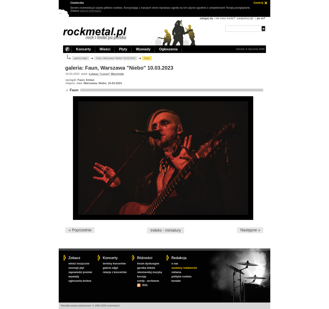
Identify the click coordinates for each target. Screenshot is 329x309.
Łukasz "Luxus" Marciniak (106, 73)
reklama (176, 272)
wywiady (73, 276)
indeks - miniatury (165, 230)
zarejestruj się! (245, 18)
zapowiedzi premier (80, 272)
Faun (74, 90)
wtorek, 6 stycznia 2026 (250, 49)
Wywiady (143, 49)
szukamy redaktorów (184, 267)
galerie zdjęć (80, 58)
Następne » (250, 230)
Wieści (105, 49)
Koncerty (83, 49)
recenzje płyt (76, 267)
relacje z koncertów (115, 272)
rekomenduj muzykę (149, 272)
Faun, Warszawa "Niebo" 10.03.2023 (115, 58)
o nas (174, 263)
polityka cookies (181, 276)
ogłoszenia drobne (79, 280)
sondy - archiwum (148, 280)
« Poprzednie (80, 230)
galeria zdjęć (110, 267)
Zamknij (258, 2)
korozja (141, 276)
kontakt (176, 280)
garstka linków (146, 267)
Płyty (123, 49)
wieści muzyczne (78, 263)
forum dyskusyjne (148, 263)
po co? (261, 18)
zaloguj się (206, 18)
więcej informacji (90, 10)
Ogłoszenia (168, 49)
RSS (144, 285)
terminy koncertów (114, 263)
